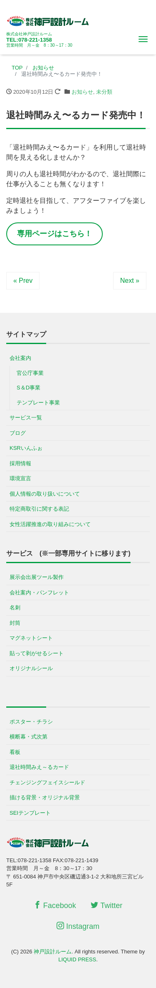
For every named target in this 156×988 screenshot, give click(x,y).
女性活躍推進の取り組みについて (50, 524)
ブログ (18, 433)
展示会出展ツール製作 (37, 577)
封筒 (15, 623)
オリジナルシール (31, 668)
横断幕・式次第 (28, 737)
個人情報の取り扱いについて (45, 494)
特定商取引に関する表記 (39, 509)
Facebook (55, 905)
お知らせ (82, 92)
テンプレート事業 (38, 402)
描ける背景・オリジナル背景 (45, 797)
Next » (129, 280)
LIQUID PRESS (77, 959)
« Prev (22, 280)
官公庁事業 (30, 373)
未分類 (104, 92)
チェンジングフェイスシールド (47, 782)
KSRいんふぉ (26, 448)
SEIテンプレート (30, 813)
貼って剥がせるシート (37, 653)
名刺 (15, 607)
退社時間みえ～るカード (39, 767)
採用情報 (20, 463)
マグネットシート (31, 638)
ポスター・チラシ (31, 722)
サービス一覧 (26, 417)
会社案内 (20, 358)
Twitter (106, 905)
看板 (15, 752)
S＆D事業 (28, 387)
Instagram (78, 926)
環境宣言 (20, 478)
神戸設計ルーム (53, 951)
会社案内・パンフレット (39, 592)
